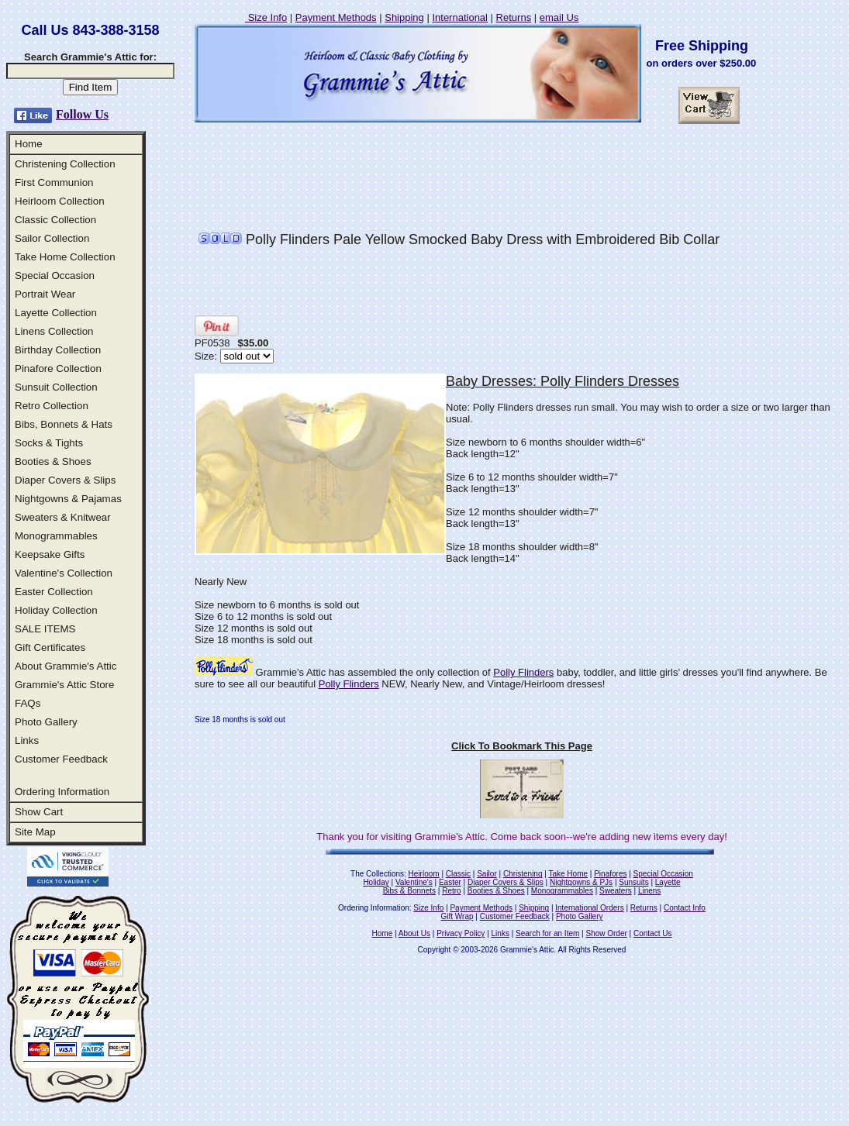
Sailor (487, 873)
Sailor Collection (52, 238)
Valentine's (414, 882)
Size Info (266, 17)
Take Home (568, 873)
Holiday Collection (56, 610)
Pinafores (610, 873)
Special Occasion (55, 275)
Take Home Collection (65, 257)
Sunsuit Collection (56, 387)
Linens (649, 891)
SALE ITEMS (45, 629)
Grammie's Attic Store (64, 684)
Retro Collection (51, 405)
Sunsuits (633, 882)
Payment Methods (336, 17)
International (460, 17)
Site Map (35, 832)
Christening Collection (65, 164)
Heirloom (424, 873)
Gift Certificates (50, 647)
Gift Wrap (457, 916)
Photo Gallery (46, 722)
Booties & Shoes (53, 461)
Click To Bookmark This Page (521, 746)
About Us (414, 933)
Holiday (375, 882)
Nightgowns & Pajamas (68, 498)
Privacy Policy (461, 933)
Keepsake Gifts (50, 554)
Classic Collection (55, 220)
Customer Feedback (61, 759)
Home (29, 144)
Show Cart (39, 812)
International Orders (589, 908)
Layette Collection (56, 313)
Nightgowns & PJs (581, 882)
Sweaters (615, 891)
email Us (559, 17)
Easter (450, 882)
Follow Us (82, 114)
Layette (668, 882)
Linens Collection (54, 331)
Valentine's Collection (63, 573)
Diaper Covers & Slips (65, 480)
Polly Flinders (523, 672)
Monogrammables (56, 536)
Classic (458, 873)
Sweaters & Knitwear (63, 517)
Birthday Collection (58, 350)
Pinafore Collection (58, 368)
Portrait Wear (45, 294)
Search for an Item (547, 933)
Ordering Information (62, 791)
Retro (451, 891)
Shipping (404, 17)
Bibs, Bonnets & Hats (63, 424)
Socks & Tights (49, 443)
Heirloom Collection (60, 201)
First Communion (54, 182)
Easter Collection (54, 591)
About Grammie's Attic (65, 666)
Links (27, 740)
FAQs (27, 703)
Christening (523, 873)
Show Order (605, 933)
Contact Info (685, 908)
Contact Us (652, 933)
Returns (514, 17)
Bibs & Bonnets (409, 891)
